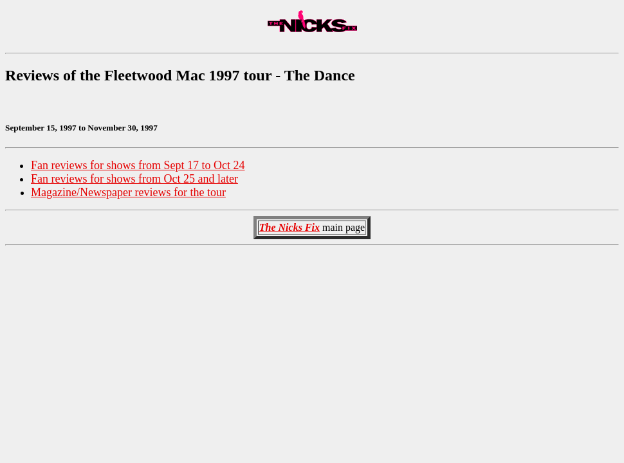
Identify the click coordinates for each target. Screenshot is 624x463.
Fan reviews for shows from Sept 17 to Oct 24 (137, 165)
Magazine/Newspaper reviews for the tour (128, 192)
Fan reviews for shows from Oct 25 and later (134, 178)
